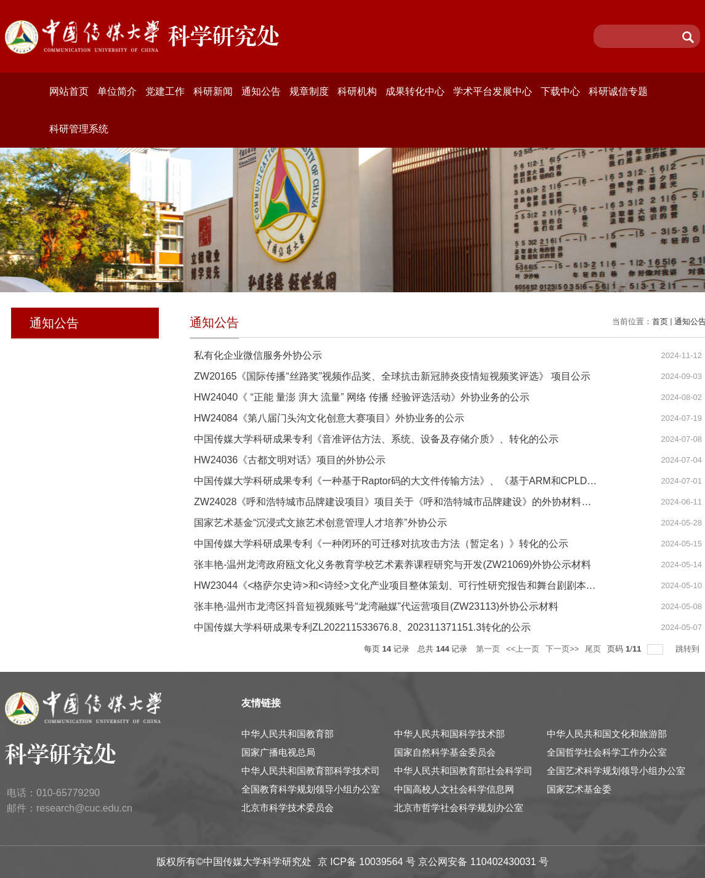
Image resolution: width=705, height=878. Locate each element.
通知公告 (261, 91)
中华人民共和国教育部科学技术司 (310, 770)
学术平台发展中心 (492, 91)
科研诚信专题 (618, 91)
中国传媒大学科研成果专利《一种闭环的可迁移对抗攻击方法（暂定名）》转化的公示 (381, 543)
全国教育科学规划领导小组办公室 (310, 789)
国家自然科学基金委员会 (445, 752)
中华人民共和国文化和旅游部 (607, 733)
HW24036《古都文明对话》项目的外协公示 (289, 460)
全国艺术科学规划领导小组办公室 (616, 770)
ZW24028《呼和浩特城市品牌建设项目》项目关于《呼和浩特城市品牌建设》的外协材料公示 (397, 502)
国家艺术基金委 (579, 789)
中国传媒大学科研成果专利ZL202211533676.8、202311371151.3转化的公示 (362, 627)
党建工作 (165, 91)
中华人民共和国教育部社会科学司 (463, 770)
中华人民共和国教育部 (287, 733)
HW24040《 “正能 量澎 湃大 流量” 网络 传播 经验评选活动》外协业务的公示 (362, 397)
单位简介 (117, 91)
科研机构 (357, 91)
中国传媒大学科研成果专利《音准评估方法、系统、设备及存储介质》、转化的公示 (376, 439)
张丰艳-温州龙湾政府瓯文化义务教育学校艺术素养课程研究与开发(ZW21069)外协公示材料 (392, 564)
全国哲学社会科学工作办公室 (607, 752)
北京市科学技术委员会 (287, 807)
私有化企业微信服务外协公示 (258, 355)
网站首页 (69, 91)
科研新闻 (213, 91)
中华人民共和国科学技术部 (449, 733)
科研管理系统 (78, 129)
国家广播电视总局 (278, 752)
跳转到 (688, 648)
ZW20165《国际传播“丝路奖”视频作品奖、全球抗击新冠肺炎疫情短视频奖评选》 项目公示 (392, 376)
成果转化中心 (415, 91)
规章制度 (309, 91)
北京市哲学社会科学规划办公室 (458, 807)
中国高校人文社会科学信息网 (454, 789)
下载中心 (560, 91)
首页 (660, 321)
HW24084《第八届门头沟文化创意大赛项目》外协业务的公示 (329, 418)
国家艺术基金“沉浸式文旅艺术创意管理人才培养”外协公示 (320, 522)
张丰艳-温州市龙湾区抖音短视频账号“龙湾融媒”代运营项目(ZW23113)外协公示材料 (376, 606)
